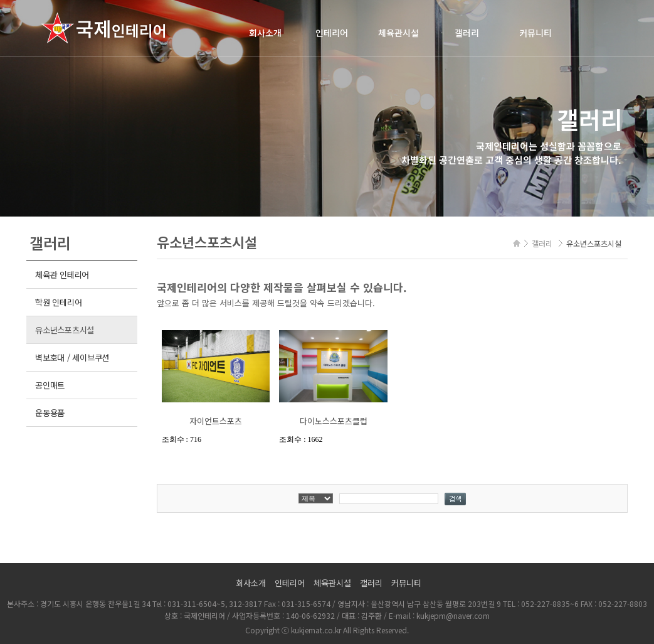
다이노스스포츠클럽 (333, 421)
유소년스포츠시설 (64, 330)
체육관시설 (398, 32)
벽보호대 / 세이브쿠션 (72, 357)
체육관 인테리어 (62, 275)
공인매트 (50, 385)
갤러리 (467, 32)
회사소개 (265, 32)
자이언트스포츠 (215, 421)
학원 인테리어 (58, 302)
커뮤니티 (535, 32)
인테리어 (331, 32)
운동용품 (50, 413)
